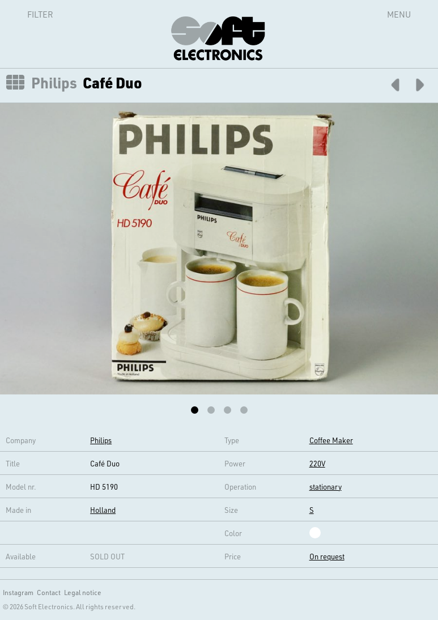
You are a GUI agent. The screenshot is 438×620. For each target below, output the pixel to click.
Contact (49, 592)
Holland (103, 510)
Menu (399, 14)
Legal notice (82, 592)
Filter (27, 14)
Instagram (18, 592)
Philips (54, 82)
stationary (325, 486)
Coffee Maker (331, 440)
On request (327, 556)
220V (317, 463)
